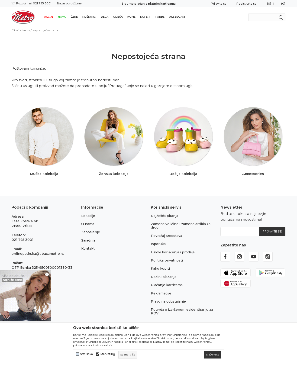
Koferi (145, 16)
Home (131, 16)
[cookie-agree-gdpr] (212, 355)
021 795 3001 (22, 240)
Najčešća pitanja (164, 216)
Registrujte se (246, 3)
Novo (62, 16)
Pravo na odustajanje (168, 301)
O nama (87, 224)
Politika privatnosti (167, 260)
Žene (74, 16)
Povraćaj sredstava (166, 236)
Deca (104, 16)
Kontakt (88, 248)
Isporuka (158, 244)
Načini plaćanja (163, 277)
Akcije (48, 16)
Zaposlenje (90, 232)
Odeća (118, 16)
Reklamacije (161, 293)
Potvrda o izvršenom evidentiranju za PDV (182, 311)
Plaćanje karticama (167, 285)
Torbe (160, 16)
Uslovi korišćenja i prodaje (173, 252)
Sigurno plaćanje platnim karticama (149, 3)
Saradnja (88, 240)
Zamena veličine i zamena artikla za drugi (180, 225)
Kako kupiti (160, 268)
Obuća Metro (21, 30)
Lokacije (88, 216)
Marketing (107, 354)
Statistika (86, 354)
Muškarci (89, 16)
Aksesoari (177, 16)
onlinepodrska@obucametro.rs (38, 254)
